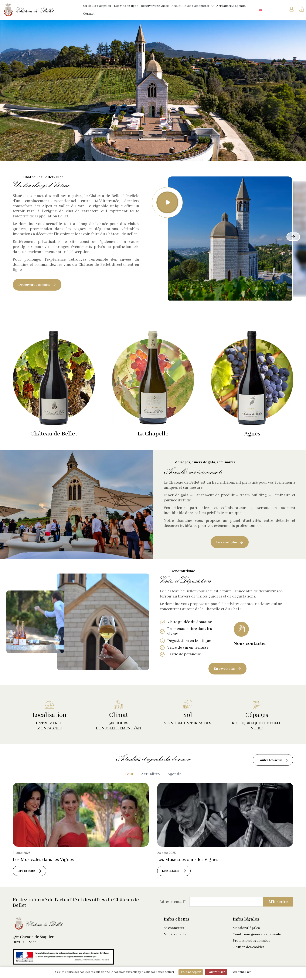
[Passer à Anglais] (260, 10)
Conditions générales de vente (257, 938)
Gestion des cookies (248, 951)
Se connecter (174, 932)
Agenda (174, 776)
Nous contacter (176, 938)
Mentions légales (246, 932)
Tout (129, 776)
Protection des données (251, 945)
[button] (167, 202)
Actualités (150, 776)
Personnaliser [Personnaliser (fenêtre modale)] (241, 972)
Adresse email (172, 905)
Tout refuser (216, 972)
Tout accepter (191, 972)
